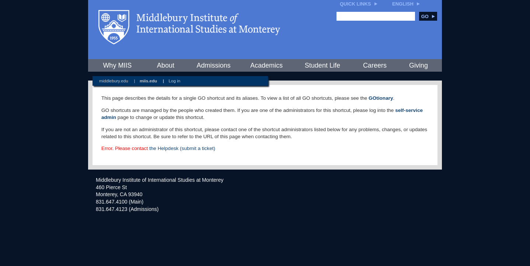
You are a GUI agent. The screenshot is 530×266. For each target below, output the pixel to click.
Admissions (213, 65)
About (165, 65)
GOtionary (381, 98)
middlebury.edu (113, 80)
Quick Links (355, 4)
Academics (266, 65)
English (403, 4)
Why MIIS (117, 65)
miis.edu (148, 80)
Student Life (322, 65)
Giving (418, 65)
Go (428, 16)
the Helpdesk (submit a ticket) (182, 148)
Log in (175, 80)
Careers (375, 65)
